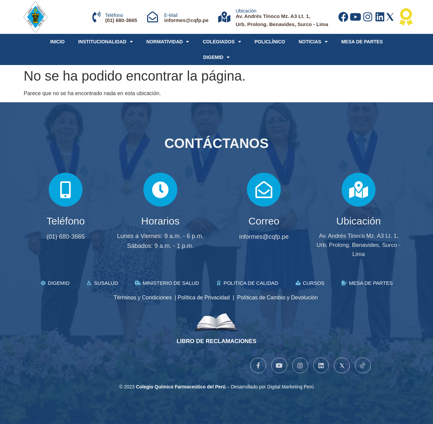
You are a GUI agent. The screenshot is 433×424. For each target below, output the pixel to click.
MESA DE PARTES (362, 41)
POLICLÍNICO (270, 41)
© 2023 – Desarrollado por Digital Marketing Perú (216, 386)
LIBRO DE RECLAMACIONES (216, 341)
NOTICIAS (313, 41)
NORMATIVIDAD (167, 41)
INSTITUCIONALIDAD (105, 41)
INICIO (57, 41)
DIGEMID (216, 57)
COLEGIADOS (222, 41)
